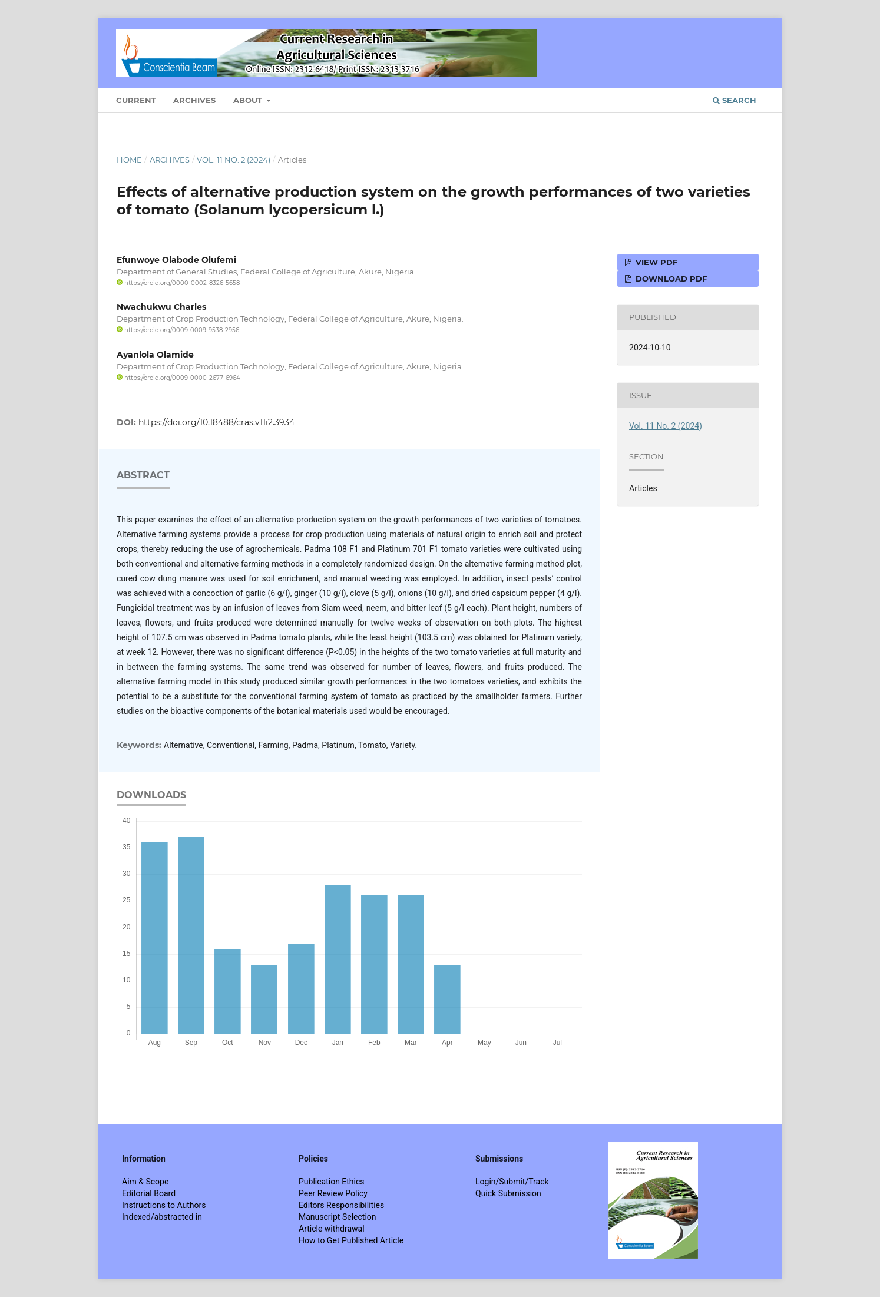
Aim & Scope (145, 1181)
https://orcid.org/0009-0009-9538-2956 (178, 330)
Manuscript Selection (337, 1217)
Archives (194, 100)
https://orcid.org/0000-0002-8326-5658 (178, 283)
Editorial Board (149, 1193)
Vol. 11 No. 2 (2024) (233, 159)
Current (136, 100)
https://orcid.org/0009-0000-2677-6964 (178, 378)
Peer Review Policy (333, 1193)
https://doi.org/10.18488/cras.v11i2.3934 (216, 422)
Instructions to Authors (164, 1205)
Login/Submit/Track (512, 1181)
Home (129, 159)
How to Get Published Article (351, 1240)
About (248, 100)
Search (734, 100)
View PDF (655, 262)
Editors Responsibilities (341, 1205)
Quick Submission (508, 1193)
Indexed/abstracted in (162, 1217)
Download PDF (670, 278)
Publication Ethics (332, 1181)
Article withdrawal (332, 1228)
